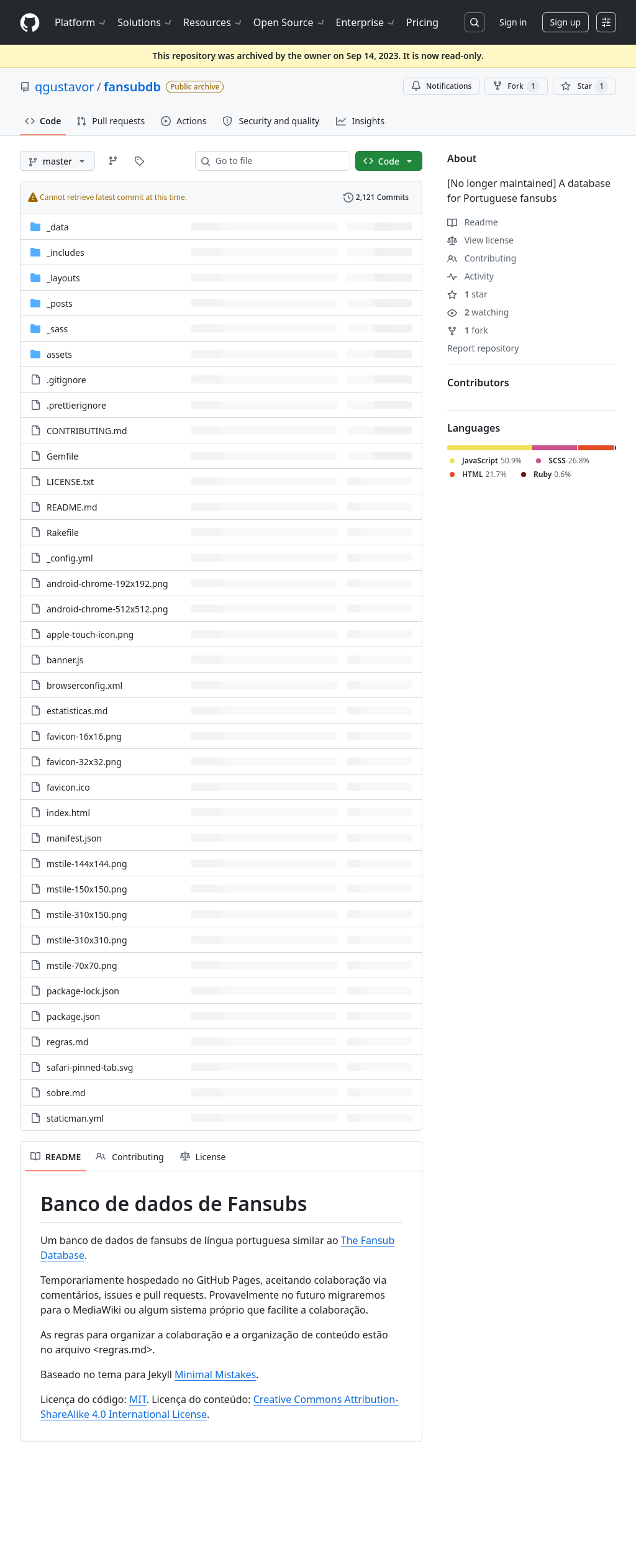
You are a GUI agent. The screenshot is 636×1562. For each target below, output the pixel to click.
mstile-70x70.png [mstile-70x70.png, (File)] (82, 965)
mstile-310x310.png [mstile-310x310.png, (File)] (87, 940)
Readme (472, 222)
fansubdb (132, 86)
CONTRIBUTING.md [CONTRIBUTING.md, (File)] (87, 431)
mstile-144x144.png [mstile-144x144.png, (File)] (87, 864)
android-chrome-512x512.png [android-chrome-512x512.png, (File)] (107, 609)
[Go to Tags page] (139, 161)
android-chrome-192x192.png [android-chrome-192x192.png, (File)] (107, 583)
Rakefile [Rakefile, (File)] (63, 532)
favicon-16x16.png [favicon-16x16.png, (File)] (84, 736)
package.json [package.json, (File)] (73, 1016)
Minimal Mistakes (215, 1374)
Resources (213, 22)
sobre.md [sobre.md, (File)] (66, 1093)
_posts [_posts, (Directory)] (60, 303)
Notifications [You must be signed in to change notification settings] (441, 86)
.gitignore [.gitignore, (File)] (66, 380)
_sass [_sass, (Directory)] (57, 329)
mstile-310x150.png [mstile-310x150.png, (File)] (87, 914)
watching (478, 312)
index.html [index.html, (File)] (68, 813)
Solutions (145, 22)
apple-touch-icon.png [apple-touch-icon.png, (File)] (90, 634)
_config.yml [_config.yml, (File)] (70, 558)
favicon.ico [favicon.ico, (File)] (68, 787)
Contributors (478, 382)
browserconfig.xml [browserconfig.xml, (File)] (84, 685)
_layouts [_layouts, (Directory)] (63, 278)
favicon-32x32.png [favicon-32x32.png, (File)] (84, 762)
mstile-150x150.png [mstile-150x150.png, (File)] (87, 889)
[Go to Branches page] (113, 161)
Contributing (481, 258)
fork (467, 330)
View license (480, 240)
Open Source (289, 22)
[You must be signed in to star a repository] (584, 86)
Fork (516, 86)
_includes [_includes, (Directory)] (65, 252)
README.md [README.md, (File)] (72, 507)
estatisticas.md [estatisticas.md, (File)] (77, 711)
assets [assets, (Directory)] (59, 354)
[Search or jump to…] (474, 22)
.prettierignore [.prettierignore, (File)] (76, 405)
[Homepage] (30, 22)
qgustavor (64, 86)
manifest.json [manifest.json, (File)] (74, 838)
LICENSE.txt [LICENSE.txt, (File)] (70, 482)
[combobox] (278, 161)
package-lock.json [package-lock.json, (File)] (83, 991)
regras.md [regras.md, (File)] (68, 1042)
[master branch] (57, 161)
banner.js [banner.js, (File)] (65, 660)
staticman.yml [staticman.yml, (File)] (75, 1118)
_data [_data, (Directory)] (58, 227)
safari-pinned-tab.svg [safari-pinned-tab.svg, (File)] (90, 1067)
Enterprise (366, 22)
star (467, 294)
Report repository (483, 348)
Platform (81, 22)
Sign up (565, 22)
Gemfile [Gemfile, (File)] (62, 456)
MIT (138, 1399)
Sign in (513, 22)
